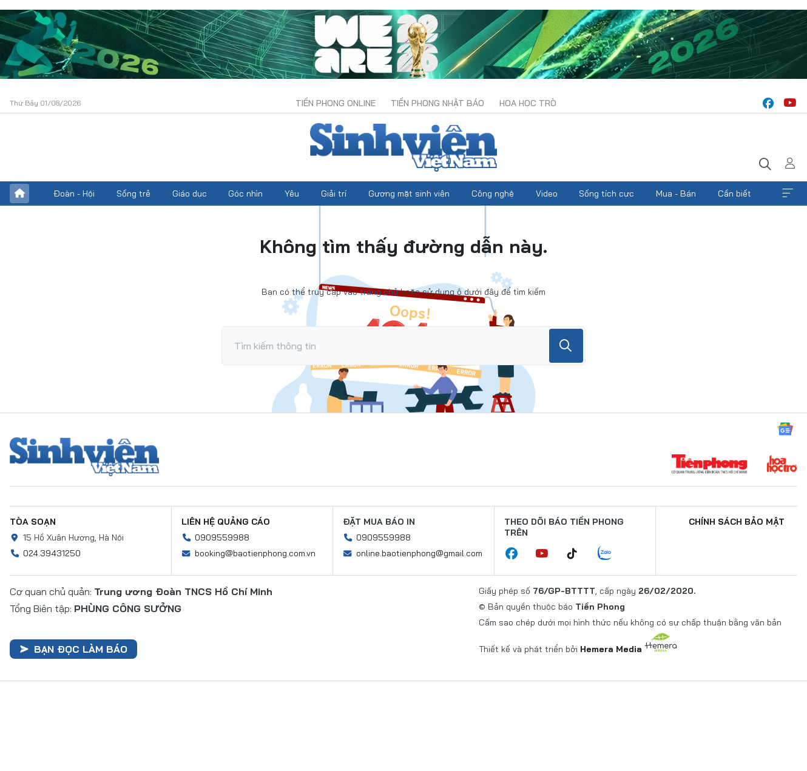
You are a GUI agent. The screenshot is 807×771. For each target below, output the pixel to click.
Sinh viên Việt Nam (84, 456)
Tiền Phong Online (335, 103)
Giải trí (333, 193)
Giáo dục (189, 193)
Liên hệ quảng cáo (225, 521)
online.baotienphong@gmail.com (419, 553)
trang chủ (379, 291)
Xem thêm (787, 193)
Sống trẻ (133, 193)
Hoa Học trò (527, 103)
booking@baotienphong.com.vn (255, 553)
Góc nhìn (245, 193)
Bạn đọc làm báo (73, 649)
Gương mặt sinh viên (409, 193)
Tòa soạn (33, 521)
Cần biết (734, 193)
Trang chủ (19, 193)
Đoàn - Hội (74, 193)
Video (547, 193)
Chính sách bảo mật (737, 521)
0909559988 (222, 537)
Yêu (292, 193)
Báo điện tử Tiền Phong (403, 147)
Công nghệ (492, 193)
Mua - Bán (676, 193)
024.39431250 (52, 553)
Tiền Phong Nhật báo (437, 103)
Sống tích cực (606, 193)
